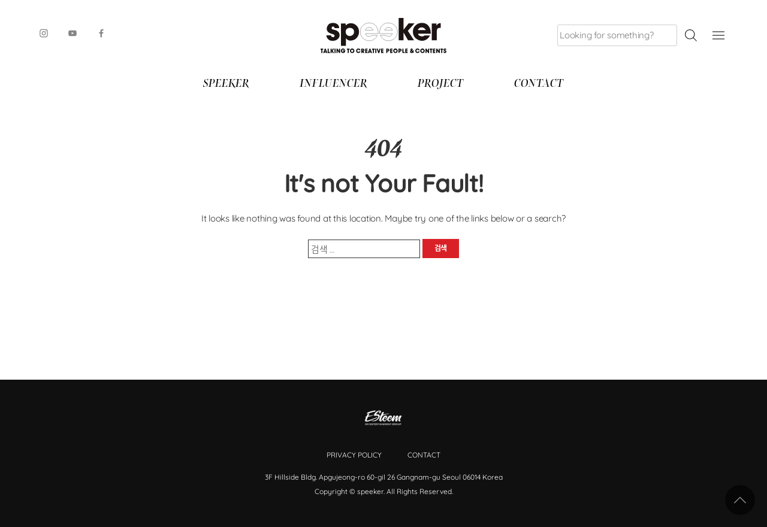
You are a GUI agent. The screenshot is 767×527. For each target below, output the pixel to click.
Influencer (333, 84)
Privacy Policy (354, 454)
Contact (539, 84)
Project (441, 84)
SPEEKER (226, 84)
